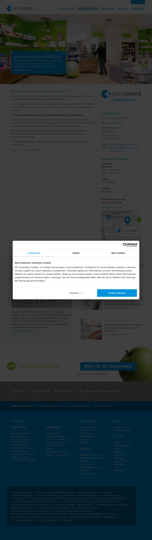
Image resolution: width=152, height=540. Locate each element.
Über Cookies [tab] (118, 253)
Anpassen (75, 293)
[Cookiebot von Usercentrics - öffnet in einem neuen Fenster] (125, 245)
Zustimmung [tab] (33, 253)
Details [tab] (76, 253)
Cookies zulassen (117, 293)
